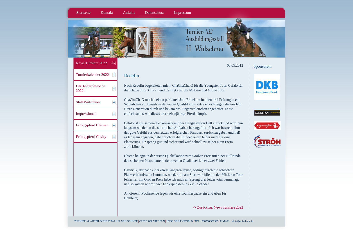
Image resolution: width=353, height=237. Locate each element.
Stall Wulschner (88, 102)
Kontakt (107, 12)
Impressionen (86, 114)
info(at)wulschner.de (242, 221)
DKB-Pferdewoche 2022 (90, 88)
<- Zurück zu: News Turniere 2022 (218, 207)
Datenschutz (154, 12)
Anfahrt (129, 12)
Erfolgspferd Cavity (91, 137)
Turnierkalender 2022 (92, 74)
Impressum (182, 12)
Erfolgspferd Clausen (92, 125)
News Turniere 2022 (91, 63)
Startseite (83, 12)
